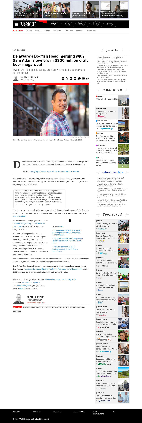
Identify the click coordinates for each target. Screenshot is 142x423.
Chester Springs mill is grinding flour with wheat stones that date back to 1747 (112, 66)
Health (67, 23)
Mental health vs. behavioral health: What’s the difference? (110, 185)
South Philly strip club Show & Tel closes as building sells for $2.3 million (112, 62)
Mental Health (102, 344)
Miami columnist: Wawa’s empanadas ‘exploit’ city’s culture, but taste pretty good (67, 241)
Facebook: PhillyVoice (31, 282)
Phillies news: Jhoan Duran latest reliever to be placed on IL (112, 76)
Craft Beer (17, 311)
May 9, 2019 (46, 205)
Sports (110, 23)
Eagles (100, 158)
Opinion (38, 30)
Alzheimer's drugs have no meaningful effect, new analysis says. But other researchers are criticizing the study (111, 180)
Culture (81, 23)
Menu (16, 24)
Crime (47, 30)
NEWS (61, 227)
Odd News (57, 30)
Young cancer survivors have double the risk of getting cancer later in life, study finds (111, 196)
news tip (22, 288)
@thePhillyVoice (69, 279)
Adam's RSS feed (23, 286)
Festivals (101, 233)
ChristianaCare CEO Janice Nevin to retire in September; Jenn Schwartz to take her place (112, 190)
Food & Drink (30, 84)
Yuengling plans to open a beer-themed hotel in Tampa (54, 171)
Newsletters (91, 30)
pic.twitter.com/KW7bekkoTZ (48, 202)
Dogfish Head (53, 307)
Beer (83, 307)
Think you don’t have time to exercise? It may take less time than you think (112, 205)
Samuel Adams (75, 307)
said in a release (20, 216)
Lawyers (100, 381)
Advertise (37, 412)
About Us (16, 412)
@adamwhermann (52, 279)
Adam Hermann (31, 77)
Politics (29, 30)
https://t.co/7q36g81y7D (25, 202)
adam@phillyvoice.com (36, 302)
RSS (114, 412)
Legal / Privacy (79, 412)
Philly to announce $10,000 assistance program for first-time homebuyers (65, 249)
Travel (99, 221)
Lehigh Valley (64, 307)
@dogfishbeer (26, 193)
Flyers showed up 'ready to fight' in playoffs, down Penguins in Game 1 (110, 58)
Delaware (44, 307)
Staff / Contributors (98, 413)
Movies (100, 133)
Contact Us (57, 412)
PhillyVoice (28, 24)
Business (79, 30)
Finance (100, 356)
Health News (102, 121)
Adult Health (102, 307)
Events (96, 23)
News (53, 24)
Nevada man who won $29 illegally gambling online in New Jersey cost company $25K (66, 233)
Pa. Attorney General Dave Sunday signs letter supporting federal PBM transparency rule (112, 81)
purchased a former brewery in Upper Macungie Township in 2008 (53, 269)
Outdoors (101, 145)
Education (69, 30)
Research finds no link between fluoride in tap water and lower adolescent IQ (112, 201)
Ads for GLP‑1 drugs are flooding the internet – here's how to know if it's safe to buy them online (112, 71)
